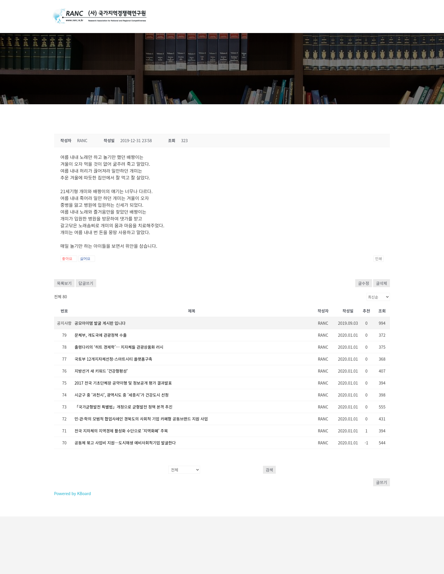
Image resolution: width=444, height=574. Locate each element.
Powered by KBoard (72, 493)
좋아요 (68, 258)
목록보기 (64, 283)
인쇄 (378, 258)
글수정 (363, 283)
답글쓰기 (86, 283)
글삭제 (381, 283)
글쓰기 (381, 482)
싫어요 (86, 258)
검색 (269, 470)
